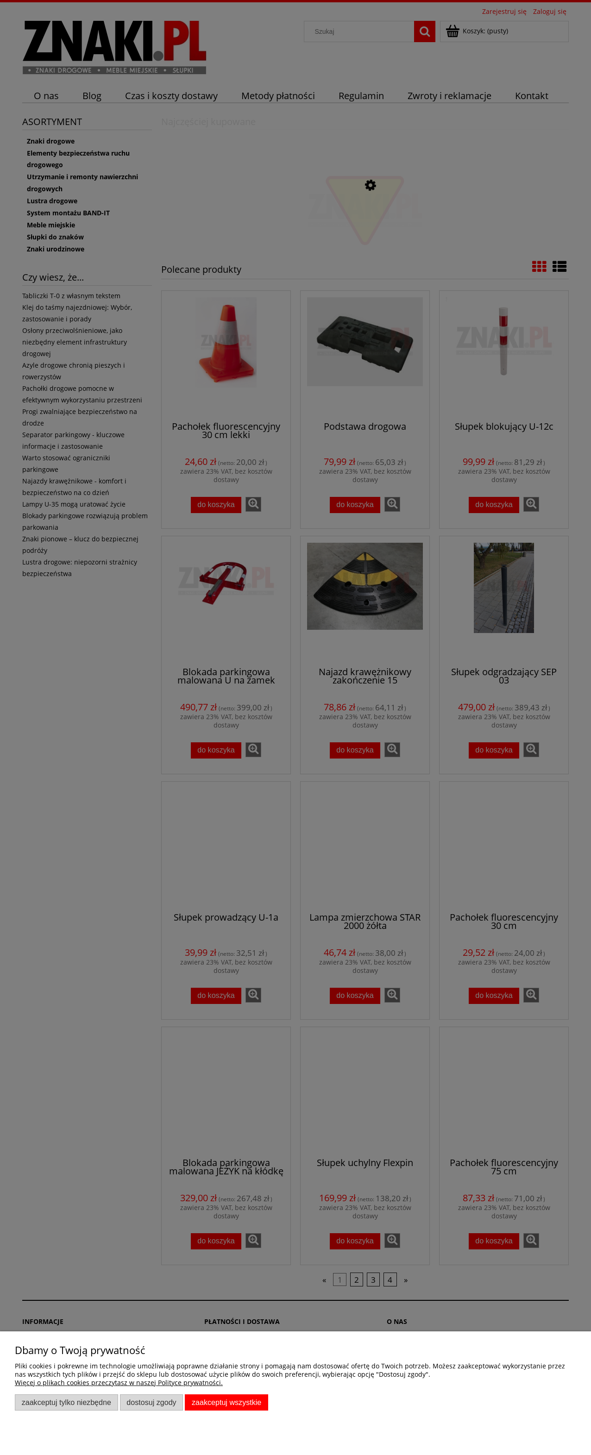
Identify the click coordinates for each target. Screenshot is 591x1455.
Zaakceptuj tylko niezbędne (66, 1402)
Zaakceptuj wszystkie (226, 1402)
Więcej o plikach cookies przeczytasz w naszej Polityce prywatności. (119, 1382)
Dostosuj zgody (151, 1402)
